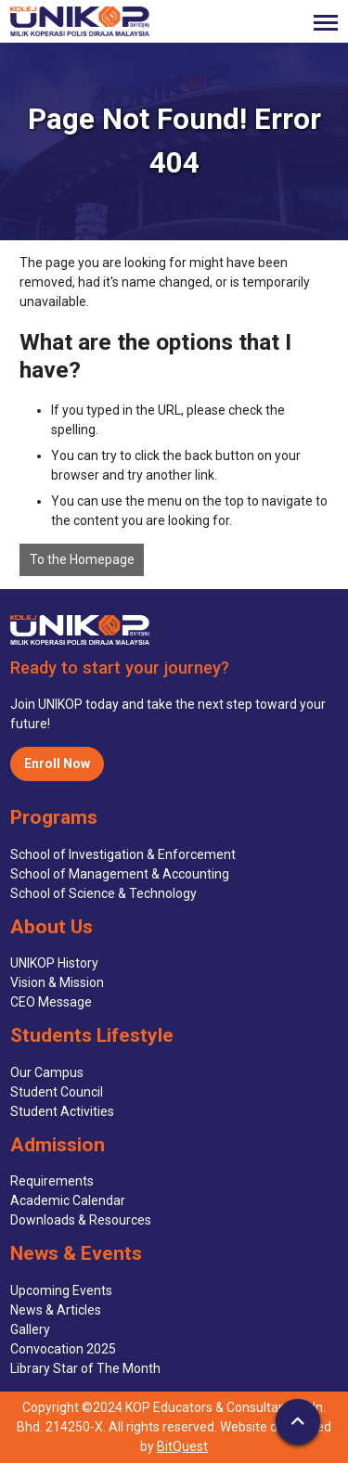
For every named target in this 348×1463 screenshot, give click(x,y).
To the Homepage (82, 559)
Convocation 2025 (63, 1348)
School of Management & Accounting (119, 873)
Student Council (56, 1091)
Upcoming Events (61, 1290)
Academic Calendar (67, 1200)
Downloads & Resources (80, 1220)
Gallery (30, 1329)
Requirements (52, 1181)
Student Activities (62, 1111)
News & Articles (55, 1310)
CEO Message (51, 1002)
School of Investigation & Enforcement (123, 854)
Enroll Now (57, 763)
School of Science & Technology (103, 893)
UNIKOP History (54, 963)
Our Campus (47, 1072)
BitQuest (182, 1446)
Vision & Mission (57, 982)
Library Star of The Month (85, 1368)
